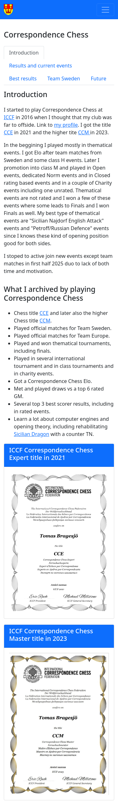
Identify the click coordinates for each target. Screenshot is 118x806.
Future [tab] (98, 78)
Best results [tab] (23, 78)
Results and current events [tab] (40, 65)
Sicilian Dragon (31, 434)
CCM (84, 132)
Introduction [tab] (24, 52)
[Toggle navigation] (105, 9)
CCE (8, 132)
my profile (66, 124)
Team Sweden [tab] (63, 78)
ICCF (9, 117)
